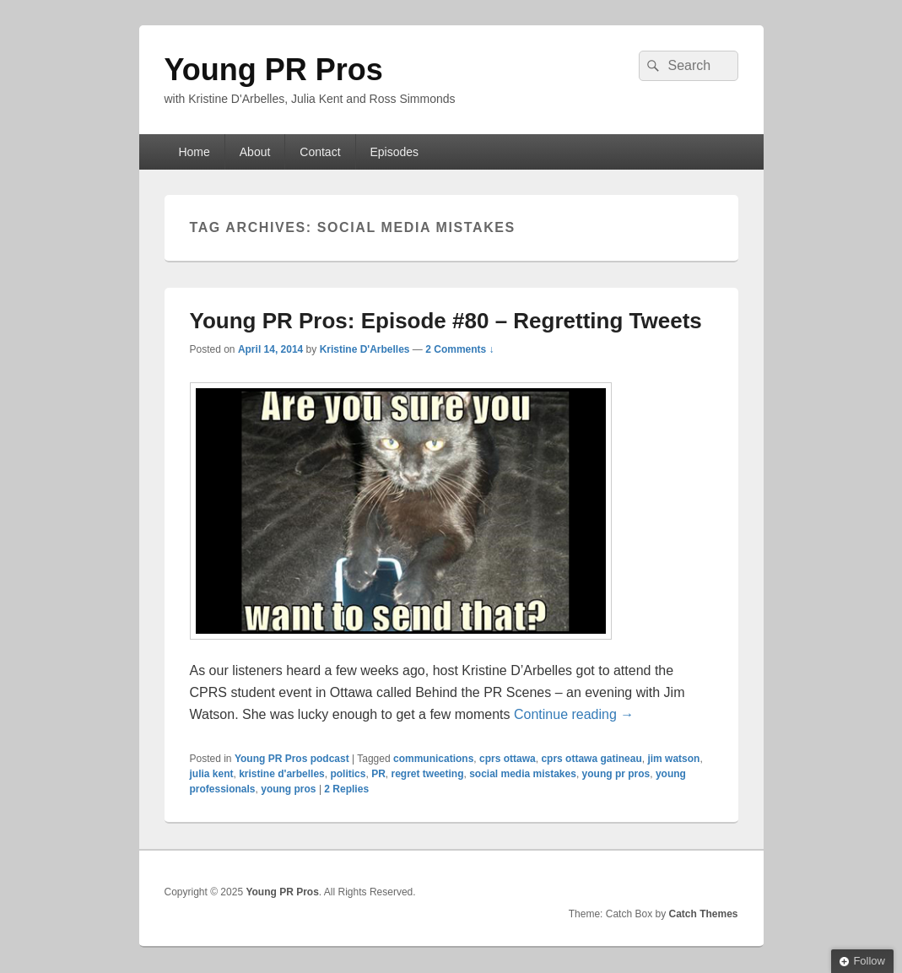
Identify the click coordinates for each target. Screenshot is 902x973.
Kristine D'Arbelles (365, 349)
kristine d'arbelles (282, 774)
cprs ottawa (507, 759)
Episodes (394, 152)
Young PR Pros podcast (292, 759)
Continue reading (574, 714)
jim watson (673, 759)
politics (347, 774)
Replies (346, 789)
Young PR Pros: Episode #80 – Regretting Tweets (446, 320)
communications (433, 759)
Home (193, 152)
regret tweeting (427, 774)
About (255, 152)
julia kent (212, 774)
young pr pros (616, 774)
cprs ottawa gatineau (591, 759)
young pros (288, 789)
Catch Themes (702, 914)
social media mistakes (522, 774)
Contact (320, 152)
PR (378, 774)
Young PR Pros (274, 69)
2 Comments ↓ (459, 349)
